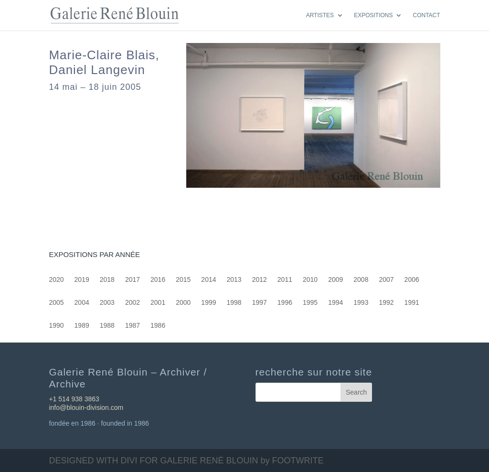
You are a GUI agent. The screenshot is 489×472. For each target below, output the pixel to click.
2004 (81, 302)
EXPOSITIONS (373, 15)
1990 (56, 325)
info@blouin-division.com (86, 407)
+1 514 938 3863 (74, 399)
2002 (132, 302)
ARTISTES (320, 15)
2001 (157, 302)
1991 (411, 302)
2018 (107, 279)
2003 (107, 302)
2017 (132, 279)
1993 (360, 302)
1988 (107, 325)
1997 (259, 302)
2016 (157, 279)
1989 (81, 325)
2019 (81, 279)
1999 (208, 302)
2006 (411, 279)
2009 (335, 279)
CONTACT (426, 15)
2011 (284, 279)
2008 (360, 279)
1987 (132, 325)
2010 (310, 279)
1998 (234, 302)
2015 (183, 279)
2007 (386, 279)
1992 (386, 302)
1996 (284, 302)
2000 (183, 302)
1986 (157, 325)
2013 (234, 279)
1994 (335, 302)
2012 (259, 279)
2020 (56, 279)
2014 (208, 279)
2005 (56, 302)
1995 (310, 302)
